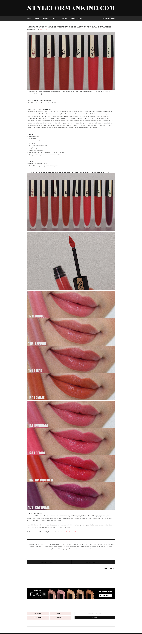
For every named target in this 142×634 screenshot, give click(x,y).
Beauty (55, 18)
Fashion (46, 18)
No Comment (44, 29)
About (37, 18)
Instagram (78, 532)
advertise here (108, 18)
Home (29, 18)
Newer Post (32, 568)
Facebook (69, 532)
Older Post (109, 568)
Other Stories (76, 18)
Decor (64, 18)
